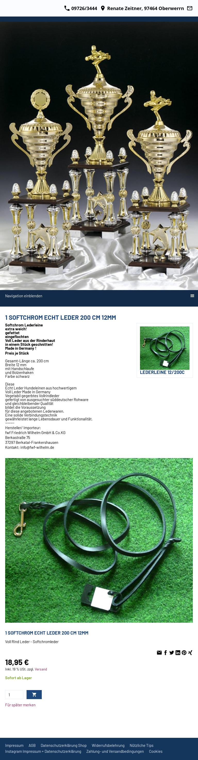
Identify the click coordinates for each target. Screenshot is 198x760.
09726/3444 (80, 8)
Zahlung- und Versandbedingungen (115, 751)
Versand (41, 669)
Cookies (155, 751)
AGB (32, 745)
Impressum (14, 745)
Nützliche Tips (141, 745)
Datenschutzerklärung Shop (64, 745)
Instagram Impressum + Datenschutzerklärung (43, 751)
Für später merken (20, 704)
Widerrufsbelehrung (108, 745)
